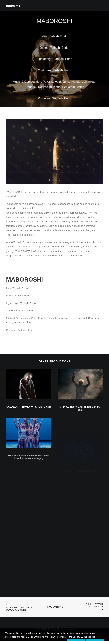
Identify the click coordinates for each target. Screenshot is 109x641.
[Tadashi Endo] (13, 6)
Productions (54, 607)
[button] (28, 390)
